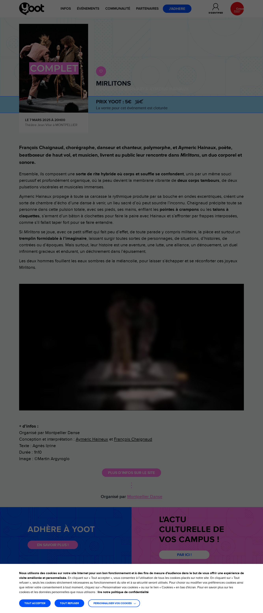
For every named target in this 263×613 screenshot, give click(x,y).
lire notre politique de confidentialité (123, 592)
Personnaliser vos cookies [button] (112, 603)
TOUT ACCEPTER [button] (34, 603)
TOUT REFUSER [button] (69, 603)
